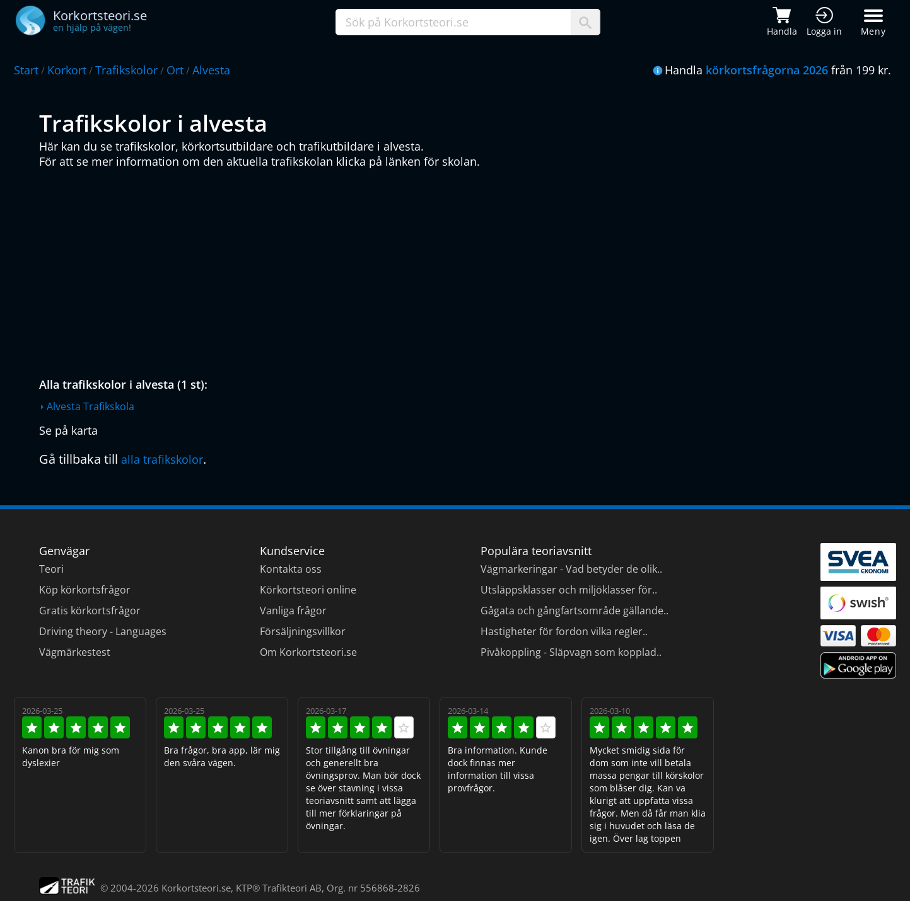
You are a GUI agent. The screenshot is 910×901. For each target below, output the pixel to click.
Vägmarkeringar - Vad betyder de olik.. (571, 569)
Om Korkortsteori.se (308, 652)
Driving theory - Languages (102, 631)
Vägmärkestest (74, 652)
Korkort (66, 69)
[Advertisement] (417, 269)
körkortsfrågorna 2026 (767, 69)
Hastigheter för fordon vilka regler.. (564, 631)
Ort (175, 69)
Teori (51, 569)
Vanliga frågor (293, 610)
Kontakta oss (291, 569)
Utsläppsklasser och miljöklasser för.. (569, 590)
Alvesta (211, 69)
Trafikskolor (126, 69)
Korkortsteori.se (196, 887)
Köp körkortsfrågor (85, 590)
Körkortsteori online (308, 590)
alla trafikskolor (162, 459)
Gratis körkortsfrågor (90, 610)
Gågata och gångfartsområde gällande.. (574, 610)
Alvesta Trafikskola (90, 406)
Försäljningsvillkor (303, 631)
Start (26, 69)
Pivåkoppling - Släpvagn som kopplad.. (571, 652)
